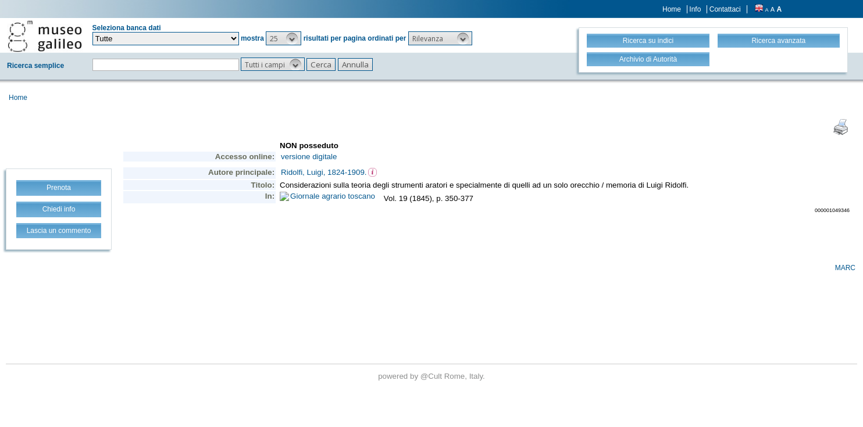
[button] (283, 38)
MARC (845, 268)
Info (695, 9)
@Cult (432, 376)
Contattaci (725, 9)
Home (671, 9)
